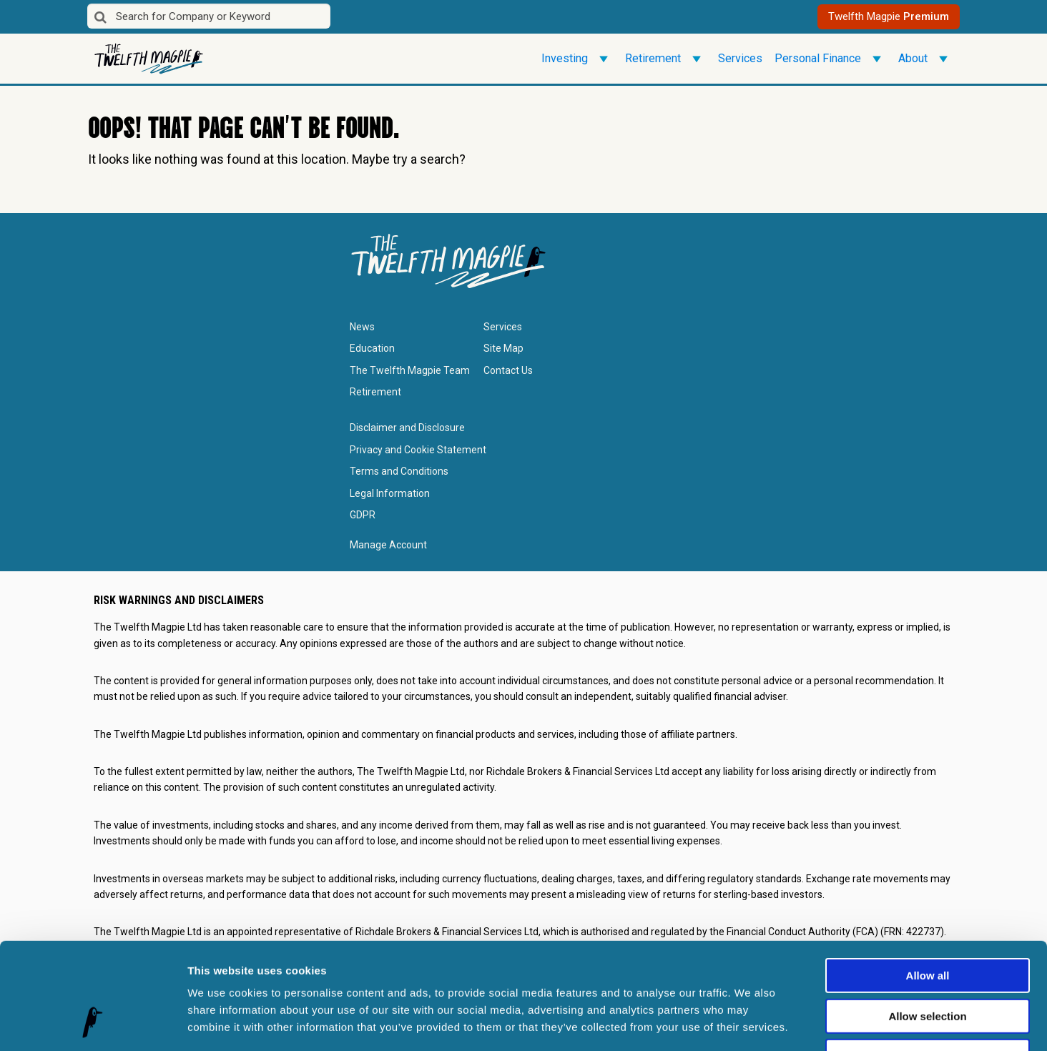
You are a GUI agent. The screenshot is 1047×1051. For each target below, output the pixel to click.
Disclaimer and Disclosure (407, 427)
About (925, 59)
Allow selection (927, 920)
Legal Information (390, 493)
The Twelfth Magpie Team (410, 370)
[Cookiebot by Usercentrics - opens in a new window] (92, 1023)
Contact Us (508, 370)
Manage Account (388, 545)
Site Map (503, 348)
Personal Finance (830, 59)
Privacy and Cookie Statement (418, 449)
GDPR (362, 514)
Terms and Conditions (399, 471)
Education (372, 348)
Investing (577, 59)
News (362, 326)
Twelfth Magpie (888, 16)
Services (740, 58)
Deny (928, 960)
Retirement (665, 59)
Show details (750, 1023)
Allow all (928, 880)
